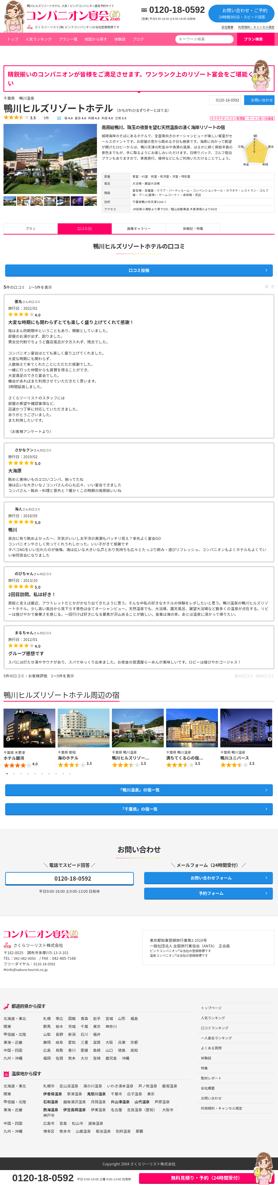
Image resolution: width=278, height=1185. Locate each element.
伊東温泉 (98, 1124)
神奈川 (111, 1041)
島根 (96, 1065)
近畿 (18, 1057)
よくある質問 (212, 1065)
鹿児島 (111, 1073)
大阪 (109, 1057)
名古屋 (116, 1124)
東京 (96, 1041)
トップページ (18, 52)
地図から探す (96, 39)
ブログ (138, 39)
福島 (134, 1033)
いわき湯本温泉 (120, 1101)
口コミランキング (216, 1044)
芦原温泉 (162, 1116)
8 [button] (56, 780)
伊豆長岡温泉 (74, 1124)
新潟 (72, 1049)
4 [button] (28, 780)
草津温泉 (74, 1108)
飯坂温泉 (169, 1101)
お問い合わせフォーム (208, 889)
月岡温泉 (98, 1116)
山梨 (47, 1049)
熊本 (72, 1073)
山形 (121, 1033)
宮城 (109, 1033)
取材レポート (212, 1096)
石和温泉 (50, 1116)
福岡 (47, 1073)
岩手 (96, 1033)
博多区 (48, 1146)
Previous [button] (8, 745)
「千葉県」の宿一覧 (139, 818)
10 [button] (70, 780)
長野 (59, 1049)
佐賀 (59, 1073)
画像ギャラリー (139, 230)
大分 (84, 1073)
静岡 (47, 1057)
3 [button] (21, 780)
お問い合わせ (254, 102)
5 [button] (35, 780)
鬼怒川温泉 (96, 1108)
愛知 (72, 1057)
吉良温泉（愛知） (142, 1124)
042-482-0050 (26, 973)
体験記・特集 (193, 230)
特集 (204, 1086)
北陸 (22, 1049)
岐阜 (59, 1057)
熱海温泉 (50, 1124)
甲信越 (9, 1049)
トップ (12, 39)
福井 (96, 1049)
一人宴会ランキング (218, 1054)
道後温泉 (95, 1138)
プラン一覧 (68, 39)
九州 (7, 1073)
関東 (7, 1041)
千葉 (84, 1041)
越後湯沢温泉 (74, 1116)
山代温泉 (142, 1116)
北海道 (9, 1033)
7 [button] (49, 780)
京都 (134, 1057)
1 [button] (7, 780)
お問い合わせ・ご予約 (241, 13)
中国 (7, 1065)
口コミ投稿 (139, 274)
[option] (50, 159)
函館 (72, 1033)
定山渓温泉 (68, 1101)
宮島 (63, 1138)
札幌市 (48, 1101)
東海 (7, 1057)
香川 (72, 1065)
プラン (30, 230)
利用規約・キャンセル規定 (256, 27)
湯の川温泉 (92, 1101)
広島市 (48, 1138)
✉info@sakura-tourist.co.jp (27, 984)
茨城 (72, 1041)
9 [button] (63, 780)
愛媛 (84, 1065)
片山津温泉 (120, 1116)
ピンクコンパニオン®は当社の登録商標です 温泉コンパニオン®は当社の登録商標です (186, 969)
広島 (47, 1065)
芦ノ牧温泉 (147, 1101)
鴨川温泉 (59, 52)
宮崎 (96, 1073)
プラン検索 (253, 39)
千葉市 (116, 1108)
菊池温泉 (103, 1146)
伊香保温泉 (52, 1108)
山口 (109, 1065)
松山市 (77, 1138)
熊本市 (65, 1146)
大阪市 (167, 1124)
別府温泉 (123, 1146)
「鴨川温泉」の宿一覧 (138, 797)
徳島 (121, 1065)
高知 (134, 1065)
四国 (18, 1065)
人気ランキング (38, 39)
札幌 (47, 1033)
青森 (84, 1033)
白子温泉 (134, 1108)
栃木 (59, 1041)
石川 (84, 1049)
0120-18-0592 (177, 10)
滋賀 (96, 1057)
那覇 (139, 1146)
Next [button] (269, 745)
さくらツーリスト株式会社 (40, 960)
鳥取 (59, 1065)
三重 (84, 1057)
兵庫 (121, 1057)
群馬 (47, 1041)
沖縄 (18, 1073)
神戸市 (48, 1130)
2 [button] (14, 780)
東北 (22, 1033)
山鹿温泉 (83, 1146)
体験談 (119, 39)
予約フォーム (208, 907)
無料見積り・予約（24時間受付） (206, 1177)
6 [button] (42, 780)
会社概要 (227, 27)
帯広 (59, 1033)
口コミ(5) (84, 230)
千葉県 (42, 52)
